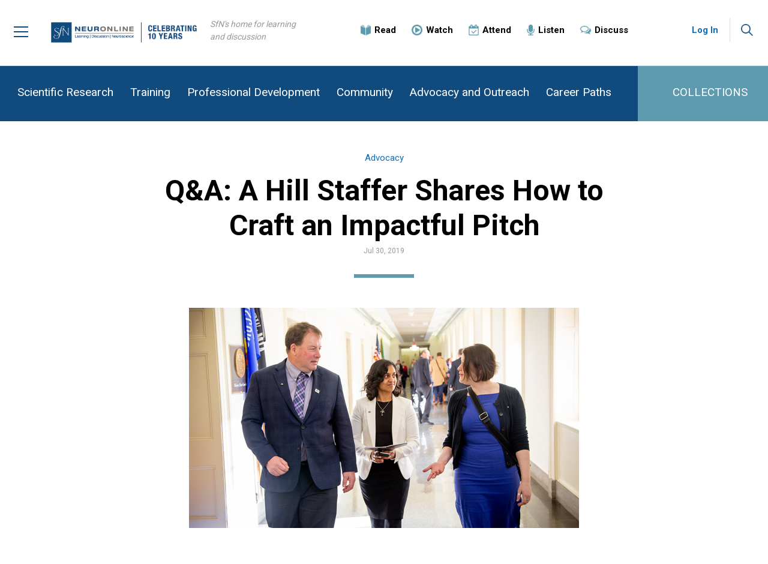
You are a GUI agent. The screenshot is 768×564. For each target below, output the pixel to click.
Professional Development (253, 92)
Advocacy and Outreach (469, 92)
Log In (705, 30)
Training (150, 92)
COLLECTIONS (710, 92)
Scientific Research (65, 92)
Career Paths (578, 92)
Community (365, 92)
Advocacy (384, 157)
